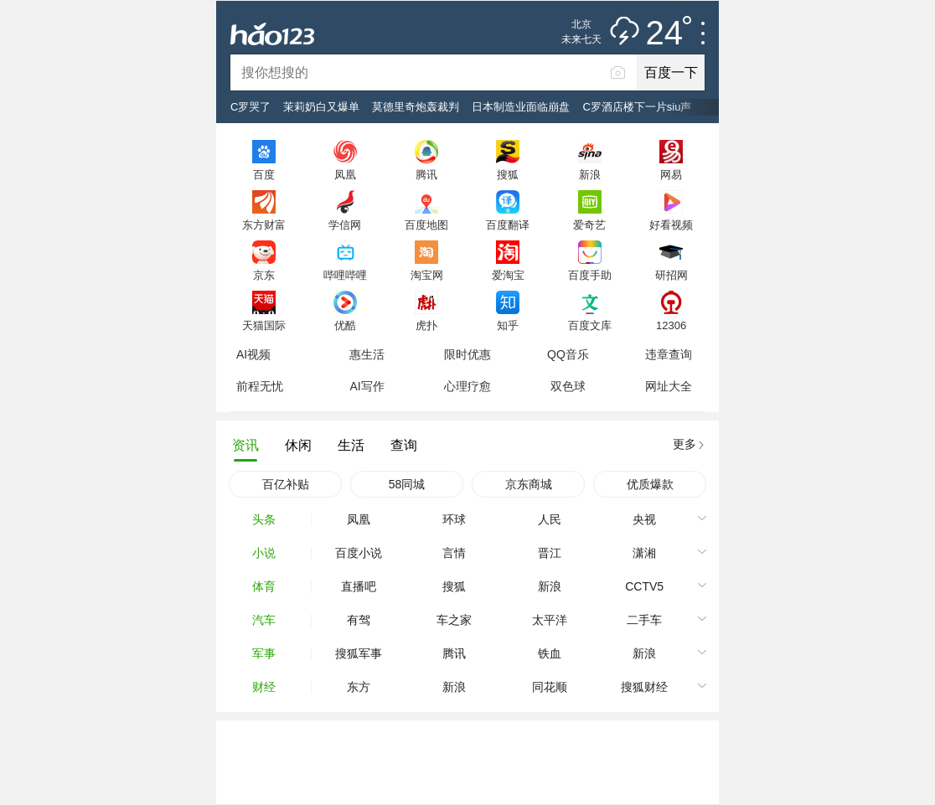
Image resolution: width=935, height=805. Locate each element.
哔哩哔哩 (345, 275)
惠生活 (367, 354)
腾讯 (426, 174)
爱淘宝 (508, 275)
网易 (671, 174)
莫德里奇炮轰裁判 (415, 107)
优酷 (345, 325)
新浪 (590, 174)
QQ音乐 (568, 354)
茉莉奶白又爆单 (321, 107)
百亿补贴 (285, 484)
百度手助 (590, 275)
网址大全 (668, 386)
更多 (684, 444)
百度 (264, 174)
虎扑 (426, 325)
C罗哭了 (250, 107)
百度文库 (590, 325)
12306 (671, 325)
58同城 (407, 484)
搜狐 (508, 174)
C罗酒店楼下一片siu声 (636, 107)
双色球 (568, 386)
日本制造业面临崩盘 (521, 107)
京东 (264, 275)
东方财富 (264, 224)
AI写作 (366, 386)
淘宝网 (427, 275)
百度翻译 (507, 224)
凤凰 (345, 174)
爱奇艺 (589, 224)
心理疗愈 (467, 386)
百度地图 (426, 224)
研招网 (671, 275)
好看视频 (671, 224)
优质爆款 (650, 484)
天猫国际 (264, 325)
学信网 (344, 224)
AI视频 (253, 354)
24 (669, 33)
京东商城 (528, 484)
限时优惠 (467, 354)
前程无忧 (259, 386)
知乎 (508, 325)
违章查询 (668, 354)
